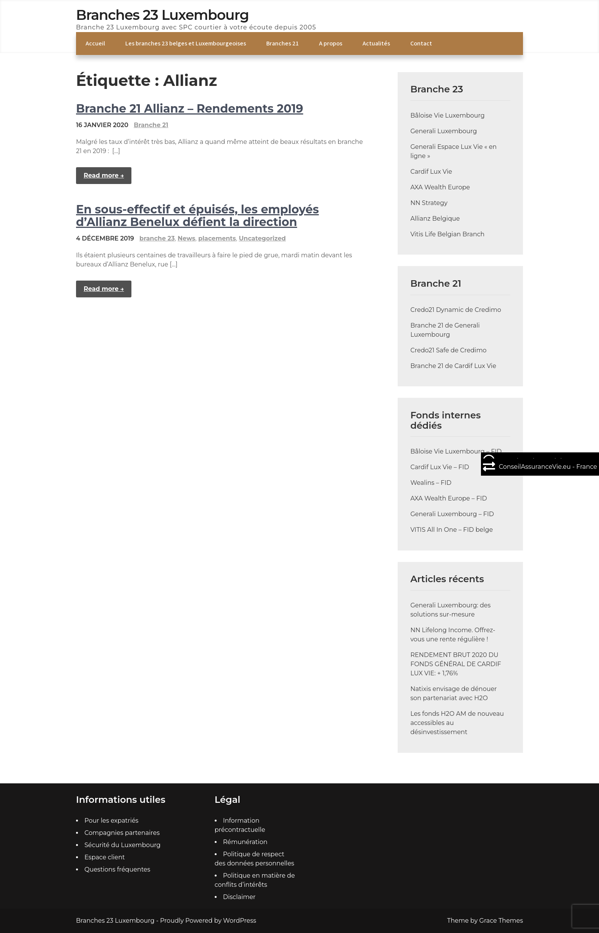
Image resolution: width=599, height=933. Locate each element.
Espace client (104, 857)
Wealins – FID (431, 482)
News (186, 238)
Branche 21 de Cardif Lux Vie (453, 366)
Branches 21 (282, 43)
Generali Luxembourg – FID (452, 514)
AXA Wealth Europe (440, 187)
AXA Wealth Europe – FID (448, 498)
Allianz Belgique (435, 218)
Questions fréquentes (117, 869)
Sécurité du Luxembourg (122, 845)
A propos (330, 43)
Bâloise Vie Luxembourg (447, 115)
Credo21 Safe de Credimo (448, 350)
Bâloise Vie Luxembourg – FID (456, 451)
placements (217, 238)
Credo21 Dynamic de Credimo (455, 309)
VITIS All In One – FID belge (451, 529)
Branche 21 (151, 125)
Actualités (376, 43)
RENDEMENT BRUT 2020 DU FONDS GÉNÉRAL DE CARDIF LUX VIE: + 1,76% (455, 664)
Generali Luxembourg (443, 131)
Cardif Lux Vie (431, 171)
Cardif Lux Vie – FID (439, 467)
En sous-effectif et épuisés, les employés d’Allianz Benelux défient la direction (197, 215)
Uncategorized (262, 238)
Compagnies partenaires (122, 832)
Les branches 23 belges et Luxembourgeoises (185, 43)
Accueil (95, 43)
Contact (421, 43)
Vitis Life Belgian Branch (447, 234)
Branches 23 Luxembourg (162, 14)
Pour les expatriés (111, 820)
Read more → (104, 175)
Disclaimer (239, 897)
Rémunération (245, 842)
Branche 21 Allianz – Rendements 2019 (189, 109)
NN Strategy (428, 203)
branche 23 (157, 238)
